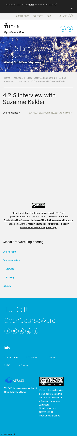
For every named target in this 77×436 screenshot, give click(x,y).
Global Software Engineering (41, 78)
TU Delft (35, 331)
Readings (10, 277)
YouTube (28, 331)
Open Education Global (15, 392)
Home (7, 78)
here (31, 4)
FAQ (49, 16)
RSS (21, 331)
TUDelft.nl (33, 357)
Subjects (7, 286)
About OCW (22, 16)
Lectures (22, 81)
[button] (71, 8)
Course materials (11, 260)
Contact (38, 16)
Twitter (14, 331)
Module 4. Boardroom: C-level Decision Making (51, 113)
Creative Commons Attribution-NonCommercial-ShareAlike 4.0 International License (49, 408)
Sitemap (25, 365)
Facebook (7, 331)
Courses (18, 78)
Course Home (9, 251)
